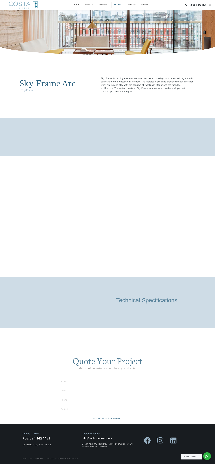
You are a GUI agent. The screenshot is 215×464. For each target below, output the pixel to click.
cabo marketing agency (67, 459)
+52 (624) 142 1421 (195, 6)
